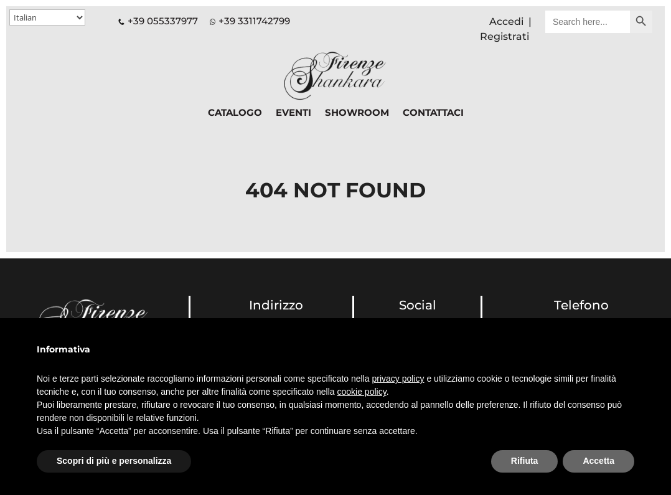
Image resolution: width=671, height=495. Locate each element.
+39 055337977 (158, 21)
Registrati (504, 36)
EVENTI (293, 113)
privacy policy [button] (398, 379)
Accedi (506, 21)
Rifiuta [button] (524, 461)
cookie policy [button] (362, 392)
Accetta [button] (598, 461)
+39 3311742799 (254, 21)
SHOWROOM (357, 113)
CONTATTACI (433, 113)
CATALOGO (235, 113)
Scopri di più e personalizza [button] (114, 461)
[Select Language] (47, 17)
